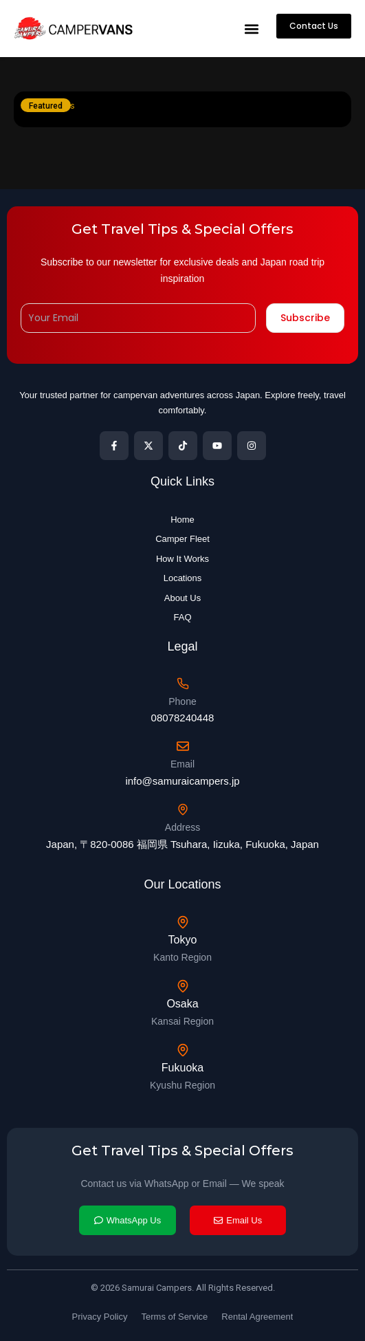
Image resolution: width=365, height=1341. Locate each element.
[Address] (183, 809)
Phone (182, 701)
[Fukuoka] (183, 1050)
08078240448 (182, 717)
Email (182, 764)
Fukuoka (182, 1067)
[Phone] (183, 683)
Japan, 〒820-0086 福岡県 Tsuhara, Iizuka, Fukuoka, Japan (182, 844)
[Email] (183, 746)
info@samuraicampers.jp (182, 781)
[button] (251, 28)
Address (182, 827)
